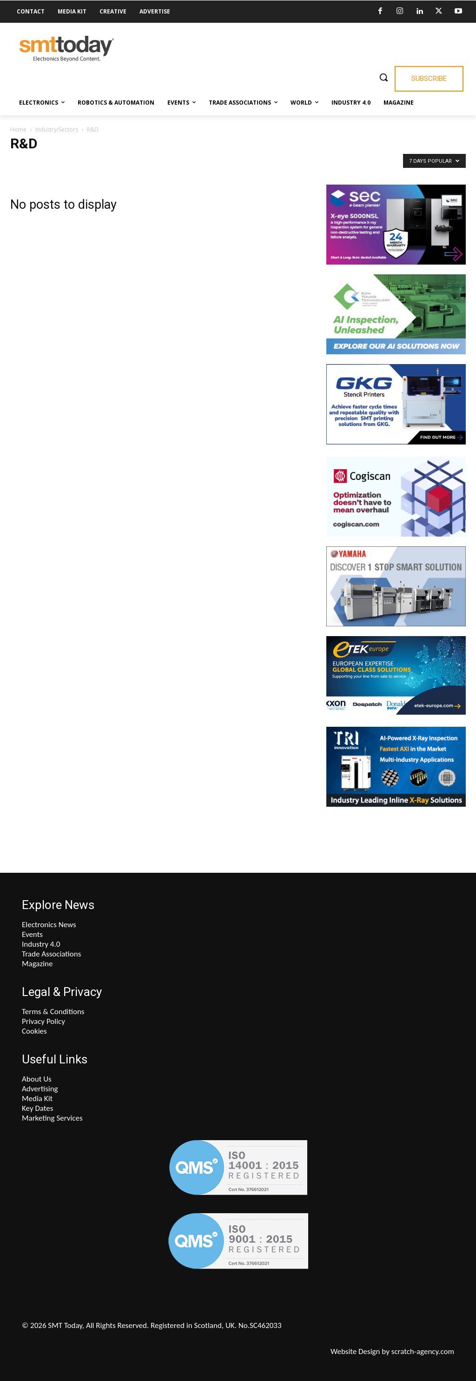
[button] (383, 77)
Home (18, 129)
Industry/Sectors (56, 129)
